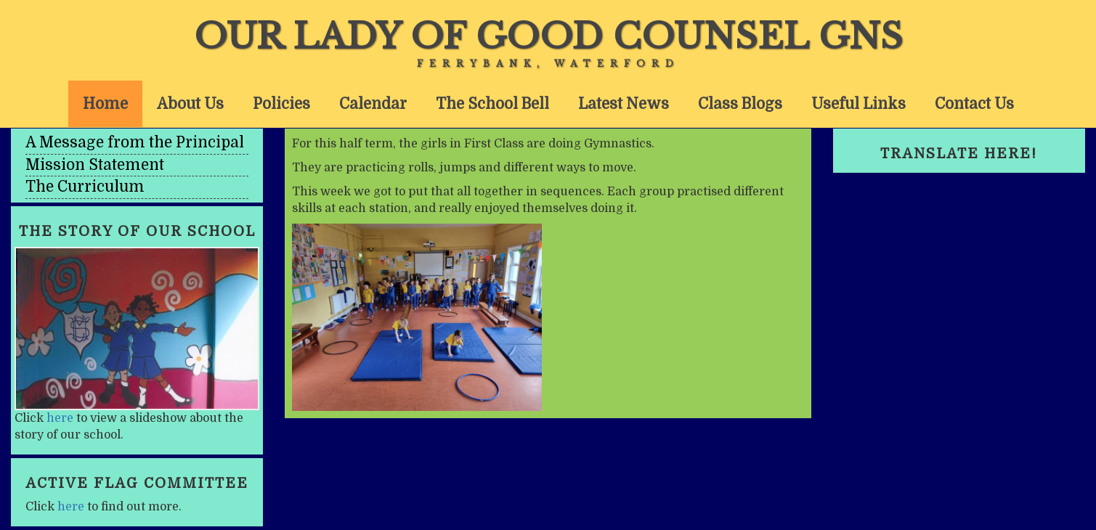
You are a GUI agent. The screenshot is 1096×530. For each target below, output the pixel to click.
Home (105, 104)
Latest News (623, 104)
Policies (281, 104)
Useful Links (858, 104)
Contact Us (974, 104)
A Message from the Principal (134, 142)
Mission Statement (94, 165)
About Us (190, 104)
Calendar (373, 104)
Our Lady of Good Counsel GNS (548, 36)
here (59, 418)
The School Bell (492, 104)
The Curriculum (85, 186)
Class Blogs (740, 104)
